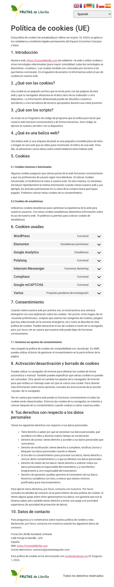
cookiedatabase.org (76, 556)
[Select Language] (92, 14)
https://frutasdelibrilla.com (42, 60)
